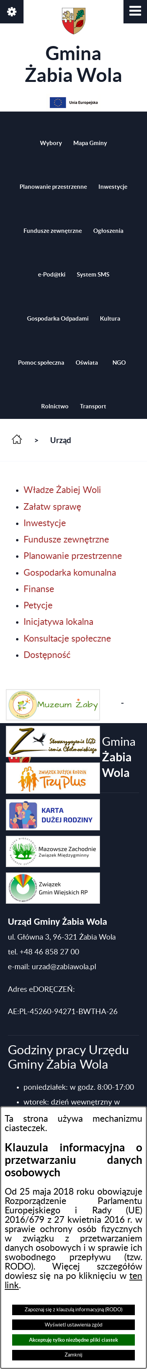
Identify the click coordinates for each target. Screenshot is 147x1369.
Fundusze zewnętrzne (66, 540)
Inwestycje (45, 523)
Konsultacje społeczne (67, 639)
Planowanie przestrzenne (73, 556)
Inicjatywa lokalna (58, 622)
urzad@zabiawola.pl (64, 967)
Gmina (73, 47)
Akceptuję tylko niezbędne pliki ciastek (73, 1340)
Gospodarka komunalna (70, 573)
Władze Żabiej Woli (62, 490)
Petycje (38, 605)
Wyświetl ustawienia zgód (73, 1325)
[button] (135, 11)
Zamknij (73, 1355)
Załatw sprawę (52, 507)
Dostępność (47, 655)
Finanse (39, 589)
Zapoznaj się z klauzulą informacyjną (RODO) (73, 1309)
